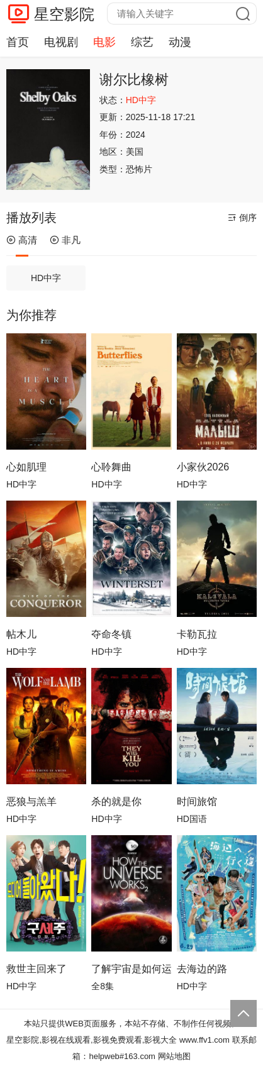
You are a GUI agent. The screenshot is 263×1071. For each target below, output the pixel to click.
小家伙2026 (203, 467)
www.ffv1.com (204, 1040)
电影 (104, 42)
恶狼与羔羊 (31, 801)
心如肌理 (26, 467)
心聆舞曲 (111, 467)
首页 (17, 42)
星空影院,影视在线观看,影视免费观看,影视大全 (91, 1040)
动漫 (180, 42)
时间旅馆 (197, 801)
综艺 (142, 42)
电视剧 (61, 42)
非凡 (65, 240)
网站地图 (174, 1056)
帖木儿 (21, 634)
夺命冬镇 (111, 634)
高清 (21, 240)
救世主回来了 (36, 968)
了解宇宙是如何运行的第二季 (131, 968)
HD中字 (46, 278)
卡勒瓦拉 (197, 634)
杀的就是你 (116, 801)
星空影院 (64, 14)
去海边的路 (202, 968)
